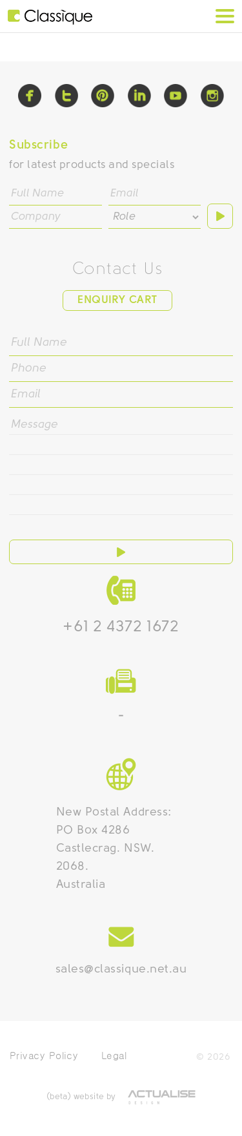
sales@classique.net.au (121, 969)
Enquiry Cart (117, 300)
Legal (113, 1055)
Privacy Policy (44, 1055)
